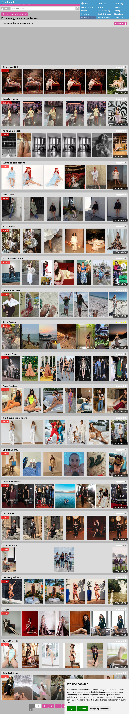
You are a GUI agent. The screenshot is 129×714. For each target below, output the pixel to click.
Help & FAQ (118, 3)
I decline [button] (82, 709)
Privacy (117, 10)
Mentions (85, 14)
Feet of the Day (104, 10)
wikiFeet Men (86, 17)
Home (87, 3)
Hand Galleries (104, 17)
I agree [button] (71, 709)
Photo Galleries (87, 7)
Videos (84, 10)
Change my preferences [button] (99, 709)
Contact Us (118, 17)
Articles (101, 7)
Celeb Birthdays (104, 14)
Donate (117, 7)
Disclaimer (118, 14)
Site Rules (102, 3)
